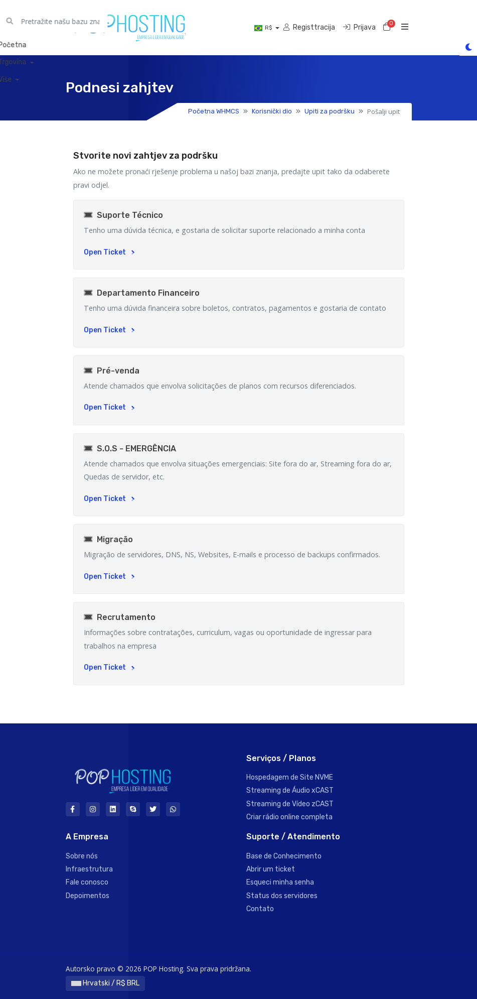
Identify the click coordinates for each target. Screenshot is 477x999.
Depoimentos (87, 896)
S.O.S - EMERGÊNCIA (130, 448)
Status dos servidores (281, 896)
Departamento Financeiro (142, 293)
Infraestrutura (89, 869)
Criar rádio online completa (289, 817)
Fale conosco (87, 882)
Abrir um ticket (270, 869)
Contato (260, 909)
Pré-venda (111, 371)
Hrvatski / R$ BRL (105, 983)
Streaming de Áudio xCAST (290, 790)
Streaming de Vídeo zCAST (290, 804)
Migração (108, 539)
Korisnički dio (272, 111)
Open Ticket (109, 252)
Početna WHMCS (213, 111)
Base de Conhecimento (284, 856)
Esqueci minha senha (280, 882)
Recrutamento (119, 617)
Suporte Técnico (123, 215)
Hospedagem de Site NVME (289, 777)
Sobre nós (82, 856)
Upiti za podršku (329, 111)
